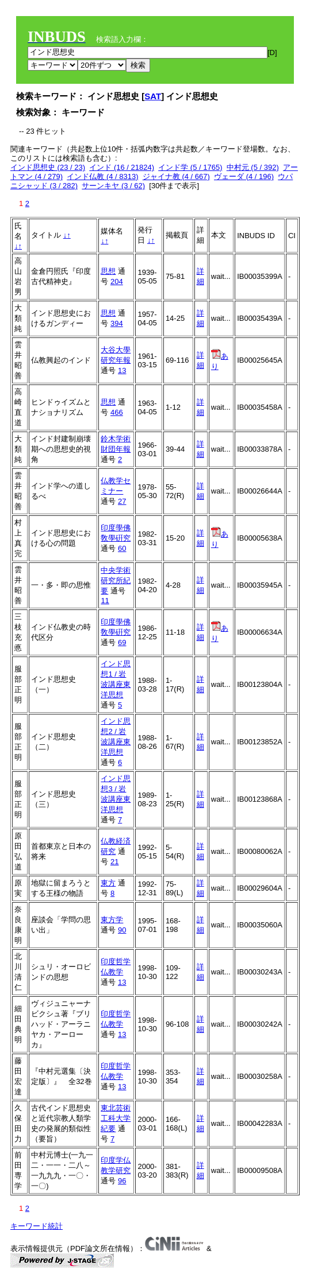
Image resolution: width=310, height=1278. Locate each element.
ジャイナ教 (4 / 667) (176, 176)
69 (122, 642)
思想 (108, 271)
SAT (152, 96)
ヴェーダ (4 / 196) (244, 176)
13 (122, 370)
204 (116, 281)
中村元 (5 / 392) (253, 167)
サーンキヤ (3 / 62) (113, 185)
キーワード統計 (36, 1226)
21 (114, 861)
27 (122, 501)
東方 (108, 883)
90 (122, 930)
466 (116, 412)
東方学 (112, 919)
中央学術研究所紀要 (116, 580)
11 (105, 600)
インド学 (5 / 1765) (190, 167)
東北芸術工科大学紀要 (116, 1118)
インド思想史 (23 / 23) (47, 167)
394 (116, 323)
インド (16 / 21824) (121, 167)
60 (122, 548)
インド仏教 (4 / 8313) (102, 176)
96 (122, 1180)
